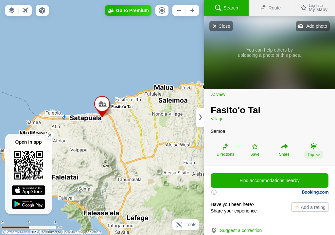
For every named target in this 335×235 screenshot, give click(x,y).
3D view (218, 94)
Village (217, 118)
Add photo (316, 26)
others (96, 232)
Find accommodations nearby (269, 180)
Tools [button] (185, 224)
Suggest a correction (241, 230)
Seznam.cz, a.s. (16, 232)
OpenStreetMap (73, 232)
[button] (11, 10)
